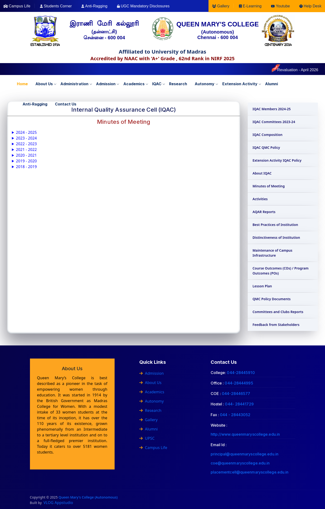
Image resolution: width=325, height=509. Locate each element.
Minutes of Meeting (268, 186)
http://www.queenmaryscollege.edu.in (245, 434)
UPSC (147, 438)
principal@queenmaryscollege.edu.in (244, 454)
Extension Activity (239, 83)
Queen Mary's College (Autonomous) (87, 497)
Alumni (271, 83)
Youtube (283, 6)
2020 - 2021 (26, 155)
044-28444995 (239, 383)
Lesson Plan (262, 286)
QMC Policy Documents (271, 299)
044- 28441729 (239, 404)
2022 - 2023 (26, 143)
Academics (134, 83)
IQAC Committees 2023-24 (273, 122)
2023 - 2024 (26, 138)
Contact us (65, 104)
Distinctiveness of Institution (276, 237)
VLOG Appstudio (58, 502)
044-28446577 (236, 393)
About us (44, 83)
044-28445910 (241, 372)
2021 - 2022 (26, 149)
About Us (150, 382)
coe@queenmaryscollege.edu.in (240, 463)
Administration (74, 83)
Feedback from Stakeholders (275, 324)
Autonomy (204, 83)
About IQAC (262, 173)
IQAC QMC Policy (266, 147)
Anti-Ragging (96, 6)
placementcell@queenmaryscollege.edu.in (250, 472)
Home (22, 83)
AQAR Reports (263, 212)
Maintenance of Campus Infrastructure (272, 253)
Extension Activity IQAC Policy (276, 160)
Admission (106, 83)
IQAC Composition (267, 134)
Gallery (223, 6)
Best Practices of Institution (275, 224)
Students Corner (58, 6)
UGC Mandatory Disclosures (145, 6)
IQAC (156, 83)
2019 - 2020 (26, 161)
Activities (259, 199)
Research (178, 83)
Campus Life (19, 6)
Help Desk (312, 6)
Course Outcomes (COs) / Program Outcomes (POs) (280, 270)
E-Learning (252, 6)
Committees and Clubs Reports (277, 311)
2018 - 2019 (26, 166)
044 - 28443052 (235, 414)
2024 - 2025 (26, 132)
